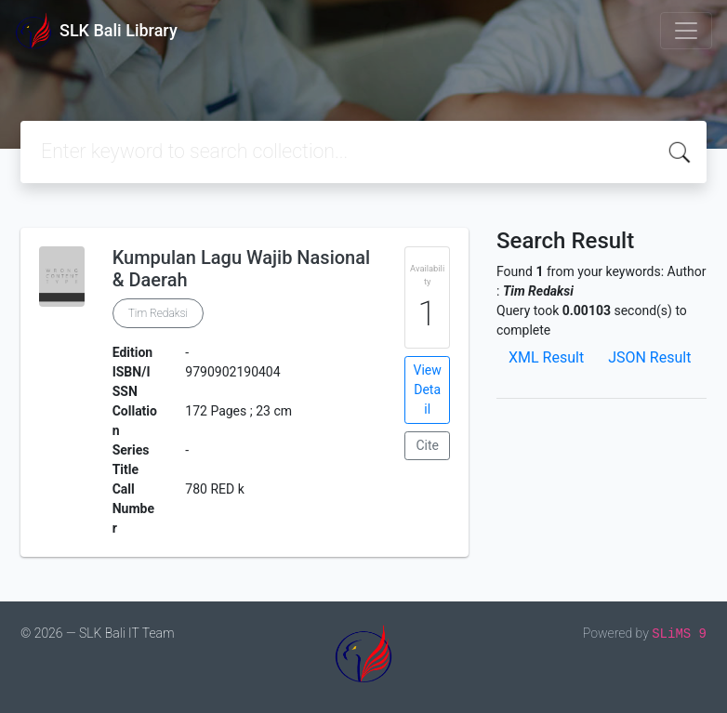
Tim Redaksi (158, 313)
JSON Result (649, 357)
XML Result (546, 357)
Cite (427, 445)
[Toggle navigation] (686, 30)
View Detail (428, 389)
